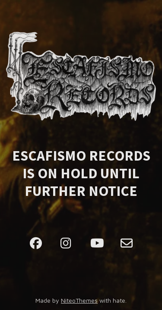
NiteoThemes (79, 300)
